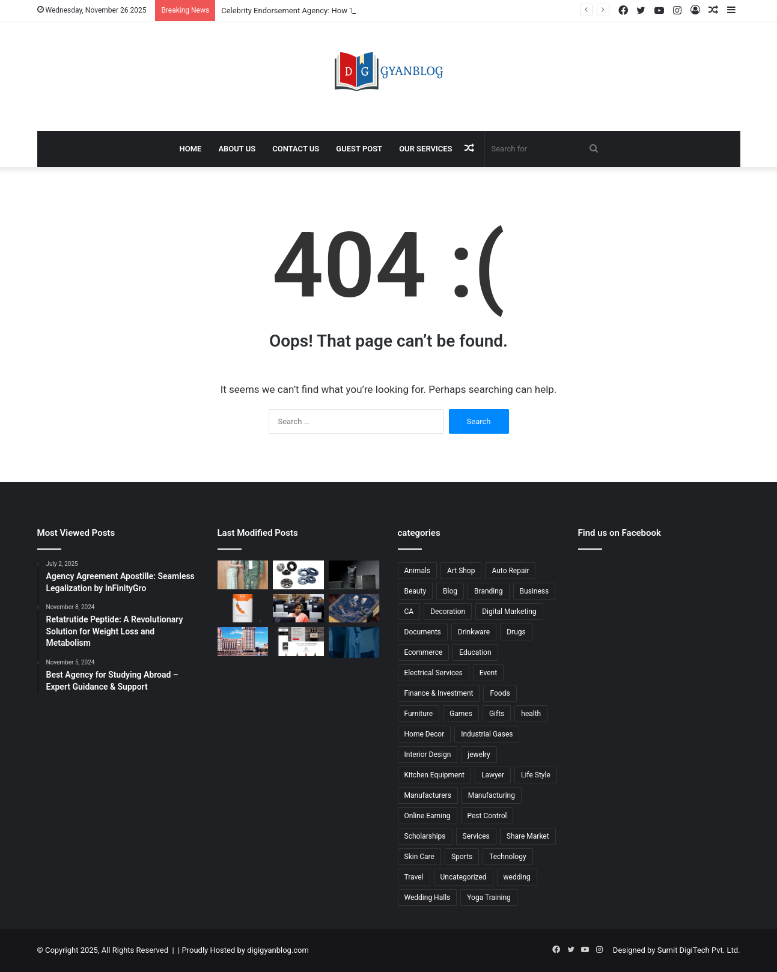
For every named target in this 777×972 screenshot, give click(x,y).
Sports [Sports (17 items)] (461, 856)
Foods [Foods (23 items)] (500, 693)
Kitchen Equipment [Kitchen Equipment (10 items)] (434, 775)
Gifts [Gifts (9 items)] (496, 713)
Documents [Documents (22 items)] (422, 632)
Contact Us (295, 148)
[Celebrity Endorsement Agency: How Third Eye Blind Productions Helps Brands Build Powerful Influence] (243, 574)
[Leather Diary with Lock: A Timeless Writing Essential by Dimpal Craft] (354, 608)
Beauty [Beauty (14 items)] (415, 591)
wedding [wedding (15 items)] (517, 877)
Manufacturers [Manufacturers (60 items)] (427, 795)
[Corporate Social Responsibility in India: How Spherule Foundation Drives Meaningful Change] (354, 574)
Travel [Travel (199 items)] (414, 877)
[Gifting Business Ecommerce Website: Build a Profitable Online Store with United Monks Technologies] (298, 641)
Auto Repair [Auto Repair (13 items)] (510, 570)
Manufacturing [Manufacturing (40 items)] (491, 795)
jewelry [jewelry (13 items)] (479, 754)
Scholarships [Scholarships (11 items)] (425, 836)
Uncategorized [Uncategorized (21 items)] (463, 877)
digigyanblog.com (278, 950)
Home (191, 148)
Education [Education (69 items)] (475, 652)
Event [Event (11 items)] (488, 673)
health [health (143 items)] (531, 713)
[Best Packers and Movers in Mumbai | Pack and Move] (243, 641)
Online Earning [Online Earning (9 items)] (427, 816)
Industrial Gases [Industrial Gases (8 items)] (487, 734)
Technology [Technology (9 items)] (507, 856)
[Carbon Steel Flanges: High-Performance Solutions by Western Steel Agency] (298, 574)
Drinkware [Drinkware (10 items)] (474, 632)
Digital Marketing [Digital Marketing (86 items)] (509, 611)
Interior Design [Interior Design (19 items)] (427, 754)
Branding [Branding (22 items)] (488, 591)
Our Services (425, 148)
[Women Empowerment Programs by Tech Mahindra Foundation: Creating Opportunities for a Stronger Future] (298, 608)
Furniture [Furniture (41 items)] (418, 713)
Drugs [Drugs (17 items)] (516, 632)
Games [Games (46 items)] (460, 713)
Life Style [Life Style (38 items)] (535, 775)
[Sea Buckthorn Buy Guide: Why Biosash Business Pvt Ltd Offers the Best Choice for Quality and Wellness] (243, 608)
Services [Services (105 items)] (476, 836)
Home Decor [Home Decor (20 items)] (424, 734)
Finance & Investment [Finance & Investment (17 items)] (439, 693)
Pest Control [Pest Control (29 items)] (487, 816)
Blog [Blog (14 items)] (450, 591)
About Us (236, 148)
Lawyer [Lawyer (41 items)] (492, 775)
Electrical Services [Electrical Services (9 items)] (433, 673)
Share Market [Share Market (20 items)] (528, 836)
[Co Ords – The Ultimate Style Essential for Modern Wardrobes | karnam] (354, 642)
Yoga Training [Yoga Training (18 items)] (489, 897)
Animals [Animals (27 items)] (417, 570)
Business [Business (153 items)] (534, 591)
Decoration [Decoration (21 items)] (447, 611)
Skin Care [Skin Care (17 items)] (419, 856)
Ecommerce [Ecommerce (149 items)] (423, 652)
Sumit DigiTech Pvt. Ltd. (698, 950)
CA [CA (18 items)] (409, 611)
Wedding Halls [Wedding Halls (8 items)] (427, 897)
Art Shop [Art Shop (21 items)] (461, 570)
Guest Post (359, 148)
